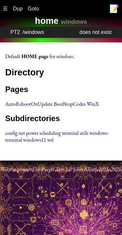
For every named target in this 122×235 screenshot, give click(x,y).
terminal (70, 133)
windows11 (34, 139)
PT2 (15, 32)
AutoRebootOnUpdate (29, 104)
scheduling (50, 133)
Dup (17, 8)
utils (84, 133)
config (11, 133)
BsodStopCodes (70, 104)
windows (34, 32)
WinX (93, 104)
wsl (50, 139)
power (32, 133)
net (22, 133)
